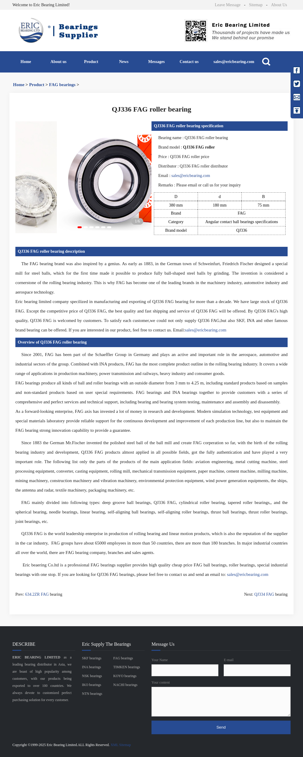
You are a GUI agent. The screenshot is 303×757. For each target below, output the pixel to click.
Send (220, 727)
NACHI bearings (125, 685)
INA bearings (91, 667)
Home (25, 61)
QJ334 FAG (264, 594)
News (123, 61)
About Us (279, 5)
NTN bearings (92, 694)
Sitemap (255, 5)
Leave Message (228, 5)
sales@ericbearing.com (233, 61)
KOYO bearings (124, 676)
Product (91, 61)
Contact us (189, 61)
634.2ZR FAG (37, 594)
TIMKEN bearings (126, 667)
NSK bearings (92, 676)
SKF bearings (91, 658)
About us (59, 61)
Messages (156, 61)
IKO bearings (91, 685)
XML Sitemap (121, 745)
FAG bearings (62, 84)
